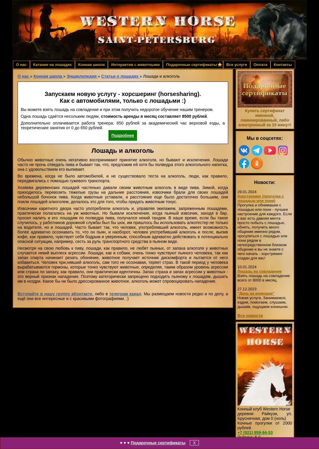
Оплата (260, 64)
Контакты (283, 64)
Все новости (250, 315)
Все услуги (236, 64)
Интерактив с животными (135, 64)
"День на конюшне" (256, 293)
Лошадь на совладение (260, 271)
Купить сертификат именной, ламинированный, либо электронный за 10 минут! (264, 117)
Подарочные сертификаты (158, 442)
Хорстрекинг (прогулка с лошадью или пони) (261, 198)
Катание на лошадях (52, 64)
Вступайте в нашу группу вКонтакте (55, 293)
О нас (21, 64)
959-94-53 (255, 432)
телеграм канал (125, 293)
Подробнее (122, 135)
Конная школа (91, 64)
